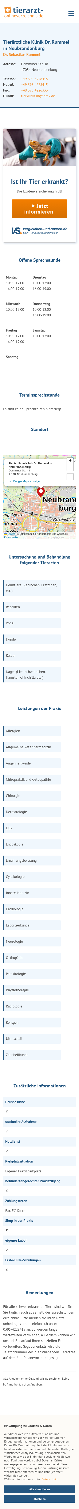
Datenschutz (50, 1479)
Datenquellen (11, 537)
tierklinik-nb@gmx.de (38, 96)
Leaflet (9, 533)
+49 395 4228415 (34, 79)
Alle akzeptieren (39, 1489)
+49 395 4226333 (34, 90)
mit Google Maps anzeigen (25, 481)
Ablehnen (39, 1499)
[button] (41, 492)
